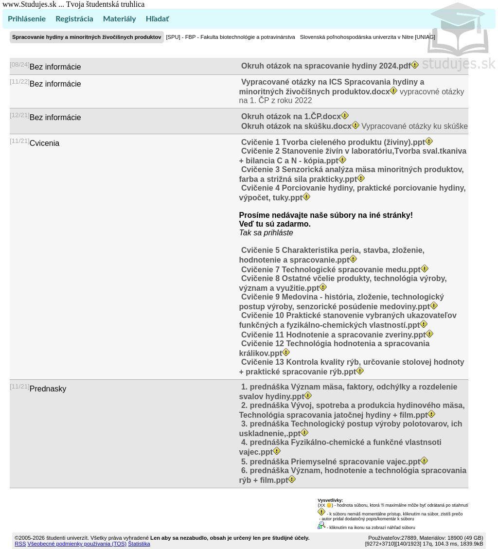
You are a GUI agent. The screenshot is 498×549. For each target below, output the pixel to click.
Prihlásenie (27, 18)
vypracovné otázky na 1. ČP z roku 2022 (351, 91)
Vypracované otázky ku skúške (353, 126)
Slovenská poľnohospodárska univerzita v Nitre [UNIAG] (367, 37)
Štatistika (139, 544)
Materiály (119, 18)
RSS (20, 544)
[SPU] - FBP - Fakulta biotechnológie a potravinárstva (230, 37)
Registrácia (74, 18)
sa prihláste (273, 233)
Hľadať (157, 18)
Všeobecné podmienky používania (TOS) (76, 544)
